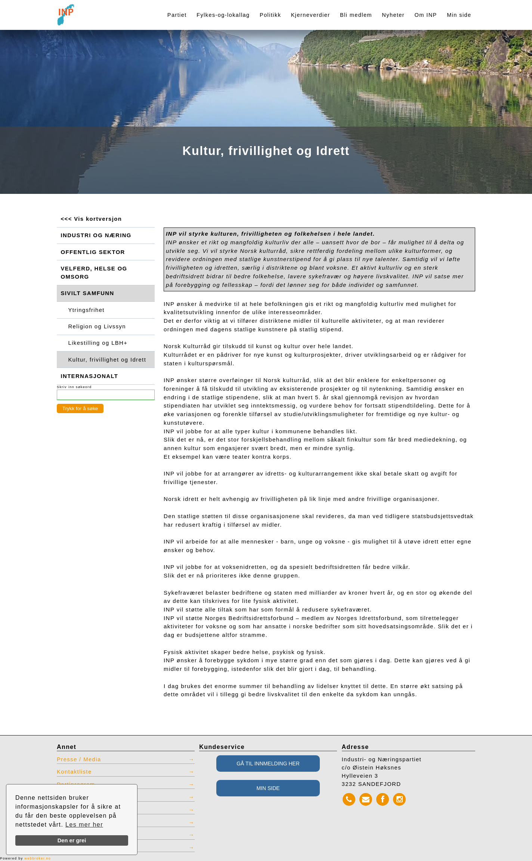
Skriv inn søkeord (74, 387)
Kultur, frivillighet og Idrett (107, 360)
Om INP (426, 15)
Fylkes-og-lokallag (223, 15)
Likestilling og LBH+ (98, 343)
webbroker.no (37, 858)
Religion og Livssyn (97, 326)
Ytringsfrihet (86, 310)
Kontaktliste (74, 772)
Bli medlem (356, 15)
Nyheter (393, 15)
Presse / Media (79, 759)
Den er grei (72, 840)
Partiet (177, 15)
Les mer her (84, 824)
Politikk (270, 15)
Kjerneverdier (310, 15)
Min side (459, 15)
